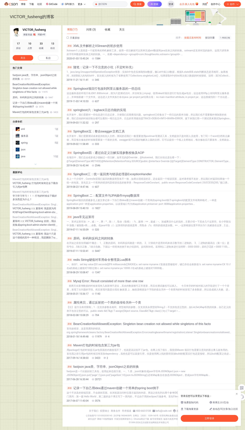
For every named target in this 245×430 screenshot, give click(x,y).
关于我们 (93, 410)
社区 (39, 4)
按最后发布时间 (192, 37)
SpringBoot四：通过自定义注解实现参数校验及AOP (105, 153)
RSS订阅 (225, 38)
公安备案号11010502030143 (99, 415)
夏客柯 (16, 221)
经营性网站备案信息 (169, 415)
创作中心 (215, 4)
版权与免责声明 (170, 419)
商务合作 (115, 410)
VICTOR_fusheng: (22, 183)
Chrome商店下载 (141, 419)
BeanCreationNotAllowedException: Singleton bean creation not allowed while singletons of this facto (139, 324)
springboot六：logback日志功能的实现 (96, 110)
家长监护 (92, 419)
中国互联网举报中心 (123, 419)
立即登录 (209, 418)
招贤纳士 (104, 410)
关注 (23, 57)
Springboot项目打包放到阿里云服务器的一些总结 (104, 88)
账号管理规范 (156, 419)
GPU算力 (67, 4)
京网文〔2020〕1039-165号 (145, 415)
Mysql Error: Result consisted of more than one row (105, 281)
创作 (232, 4)
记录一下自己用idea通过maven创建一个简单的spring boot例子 (113, 388)
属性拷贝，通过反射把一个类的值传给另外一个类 (104, 302)
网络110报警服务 (105, 419)
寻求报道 (126, 410)
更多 (81, 4)
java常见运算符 (80, 217)
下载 (31, 4)
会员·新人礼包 (189, 3)
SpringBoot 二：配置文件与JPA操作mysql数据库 (103, 195)
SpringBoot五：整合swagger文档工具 (96, 131)
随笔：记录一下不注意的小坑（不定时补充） (101, 67)
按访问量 (210, 37)
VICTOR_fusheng (22, 208)
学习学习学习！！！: (24, 195)
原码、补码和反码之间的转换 (90, 238)
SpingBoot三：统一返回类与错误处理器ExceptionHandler (109, 174)
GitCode (51, 4)
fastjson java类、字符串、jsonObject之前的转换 (103, 366)
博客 (23, 4)
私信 (48, 58)
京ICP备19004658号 (122, 415)
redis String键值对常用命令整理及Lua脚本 (99, 259)
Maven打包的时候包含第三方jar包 (93, 345)
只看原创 (73, 37)
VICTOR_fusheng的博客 (32, 16)
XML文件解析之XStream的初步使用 (94, 46)
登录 (171, 4)
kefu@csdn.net (164, 410)
